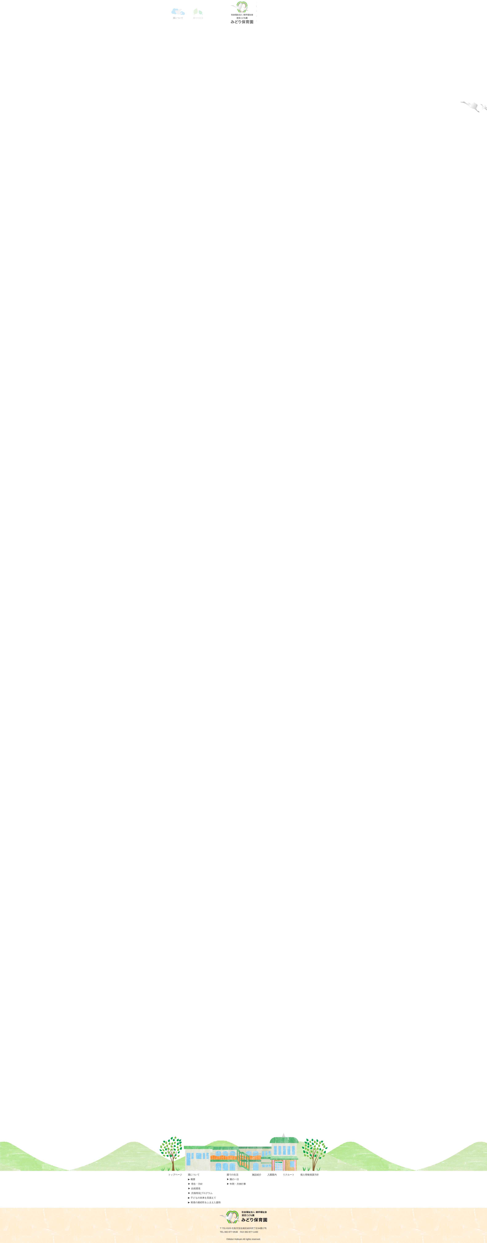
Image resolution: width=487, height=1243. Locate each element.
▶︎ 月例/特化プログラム (200, 1193)
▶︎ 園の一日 (233, 1179)
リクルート (288, 1174)
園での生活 (232, 1174)
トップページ (175, 1174)
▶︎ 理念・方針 (195, 1184)
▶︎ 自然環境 (194, 1188)
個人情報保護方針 (309, 1174)
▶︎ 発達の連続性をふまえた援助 (204, 1202)
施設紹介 (256, 1174)
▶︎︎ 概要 (191, 1179)
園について (194, 1174)
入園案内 (272, 1174)
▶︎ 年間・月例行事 (236, 1184)
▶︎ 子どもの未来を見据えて (202, 1197)
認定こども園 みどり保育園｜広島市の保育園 (243, 13)
